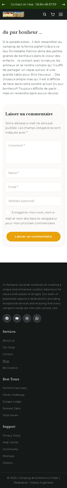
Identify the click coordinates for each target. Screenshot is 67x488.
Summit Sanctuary (15, 388)
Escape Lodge (12, 401)
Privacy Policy (12, 435)
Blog (6, 361)
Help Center (11, 442)
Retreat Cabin (12, 408)
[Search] (44, 14)
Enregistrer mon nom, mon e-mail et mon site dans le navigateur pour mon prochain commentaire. (31, 218)
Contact (8, 354)
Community (10, 449)
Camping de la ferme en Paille (38, 478)
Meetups (8, 456)
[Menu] (60, 14)
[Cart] (52, 14)
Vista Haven (10, 415)
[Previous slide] (3, 4)
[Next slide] (63, 4)
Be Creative (10, 368)
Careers (8, 462)
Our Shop (9, 347)
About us (8, 340)
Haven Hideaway (14, 394)
